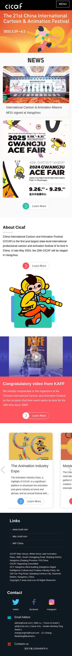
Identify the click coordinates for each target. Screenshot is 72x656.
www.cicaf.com (20, 529)
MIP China (17, 543)
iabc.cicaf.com (19, 536)
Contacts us (21, 643)
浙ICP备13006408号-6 (36, 648)
